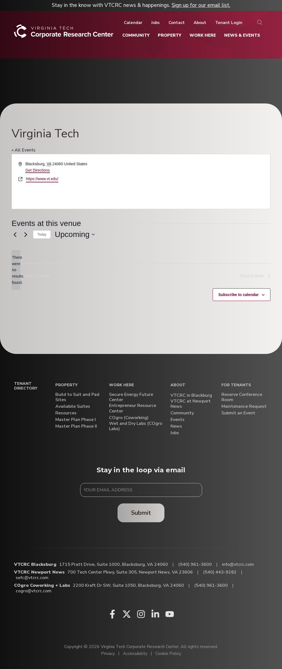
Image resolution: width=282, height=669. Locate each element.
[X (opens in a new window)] (127, 614)
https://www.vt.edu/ (42, 179)
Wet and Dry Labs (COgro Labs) (135, 426)
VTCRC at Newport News (190, 404)
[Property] (169, 35)
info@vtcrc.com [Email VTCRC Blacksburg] (238, 564)
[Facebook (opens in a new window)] (112, 614)
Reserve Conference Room (241, 397)
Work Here (121, 385)
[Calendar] (133, 23)
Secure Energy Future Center (131, 397)
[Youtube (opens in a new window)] (169, 614)
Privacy (108, 654)
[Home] (63, 33)
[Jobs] (155, 23)
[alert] (16, 270)
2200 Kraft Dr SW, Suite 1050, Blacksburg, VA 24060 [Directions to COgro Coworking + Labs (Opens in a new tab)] (128, 585)
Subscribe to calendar (238, 294)
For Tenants (236, 385)
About (177, 385)
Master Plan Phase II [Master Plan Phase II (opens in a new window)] (76, 426)
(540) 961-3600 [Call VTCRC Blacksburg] (195, 564)
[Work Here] (203, 35)
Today (41, 234)
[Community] (136, 35)
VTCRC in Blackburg (191, 395)
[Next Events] (25, 234)
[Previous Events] (15, 234)
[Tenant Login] (229, 23)
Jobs (174, 433)
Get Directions (37, 170)
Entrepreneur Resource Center (132, 408)
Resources (66, 413)
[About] (200, 23)
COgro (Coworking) (128, 417)
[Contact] (176, 23)
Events (177, 419)
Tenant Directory (25, 386)
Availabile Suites (72, 406)
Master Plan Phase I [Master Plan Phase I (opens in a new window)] (75, 419)
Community (182, 413)
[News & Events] (242, 35)
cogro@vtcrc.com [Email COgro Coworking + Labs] (33, 591)
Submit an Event (238, 413)
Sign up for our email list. (201, 5)
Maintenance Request (244, 406)
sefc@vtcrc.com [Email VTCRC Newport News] (32, 578)
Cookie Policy (168, 654)
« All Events (24, 150)
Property (66, 385)
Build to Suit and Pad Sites (77, 397)
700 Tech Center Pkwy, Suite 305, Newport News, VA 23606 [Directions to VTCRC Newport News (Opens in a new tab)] (130, 572)
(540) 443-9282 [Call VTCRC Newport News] (220, 572)
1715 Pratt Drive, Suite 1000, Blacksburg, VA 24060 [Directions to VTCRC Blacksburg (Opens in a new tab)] (113, 564)
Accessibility (135, 654)
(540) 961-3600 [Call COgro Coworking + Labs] (211, 585)
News (176, 426)
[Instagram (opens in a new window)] (141, 614)
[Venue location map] (205, 181)
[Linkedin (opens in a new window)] (155, 614)
